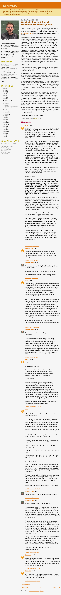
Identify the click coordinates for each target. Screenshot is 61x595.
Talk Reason (4, 153)
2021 (4, 93)
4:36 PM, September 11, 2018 (33, 406)
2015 (4, 119)
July (6, 109)
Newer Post (24, 587)
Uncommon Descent (27, 33)
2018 (4, 98)
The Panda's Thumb (6, 155)
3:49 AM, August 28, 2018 (31, 260)
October (7, 102)
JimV (26, 280)
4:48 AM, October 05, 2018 (32, 552)
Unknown (28, 555)
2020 (4, 95)
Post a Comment (25, 584)
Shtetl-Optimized (5, 152)
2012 (4, 124)
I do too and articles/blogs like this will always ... (9, 69)
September (7, 103)
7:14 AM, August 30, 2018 (31, 357)
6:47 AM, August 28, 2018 (31, 278)
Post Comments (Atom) (36, 591)
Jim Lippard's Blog (6, 149)
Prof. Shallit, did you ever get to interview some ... (9, 79)
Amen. (3, 73)
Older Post (56, 587)
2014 (4, 121)
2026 (4, 88)
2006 (4, 135)
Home (40, 587)
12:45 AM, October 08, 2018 (32, 581)
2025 (4, 90)
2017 (4, 116)
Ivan (26, 409)
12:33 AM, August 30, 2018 (32, 327)
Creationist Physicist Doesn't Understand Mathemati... (11, 107)
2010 (4, 128)
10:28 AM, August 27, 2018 (32, 246)
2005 (4, 136)
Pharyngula (4, 150)
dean (26, 126)
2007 (4, 133)
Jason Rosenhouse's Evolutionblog (7, 147)
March (6, 111)
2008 (4, 131)
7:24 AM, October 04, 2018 (32, 498)
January (7, 114)
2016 (4, 117)
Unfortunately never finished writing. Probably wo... (9, 75)
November (7, 100)
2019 (4, 97)
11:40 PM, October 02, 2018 (32, 489)
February (7, 112)
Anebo (27, 359)
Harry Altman (29, 248)
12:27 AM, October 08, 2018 (32, 568)
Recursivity (10, 6)
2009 (4, 129)
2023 (4, 92)
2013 (4, 122)
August (6, 105)
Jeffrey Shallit (30, 263)
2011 (4, 126)
